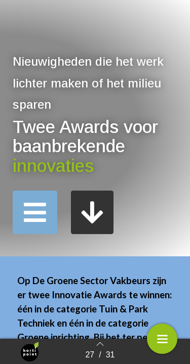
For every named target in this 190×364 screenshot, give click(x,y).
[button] (35, 212)
